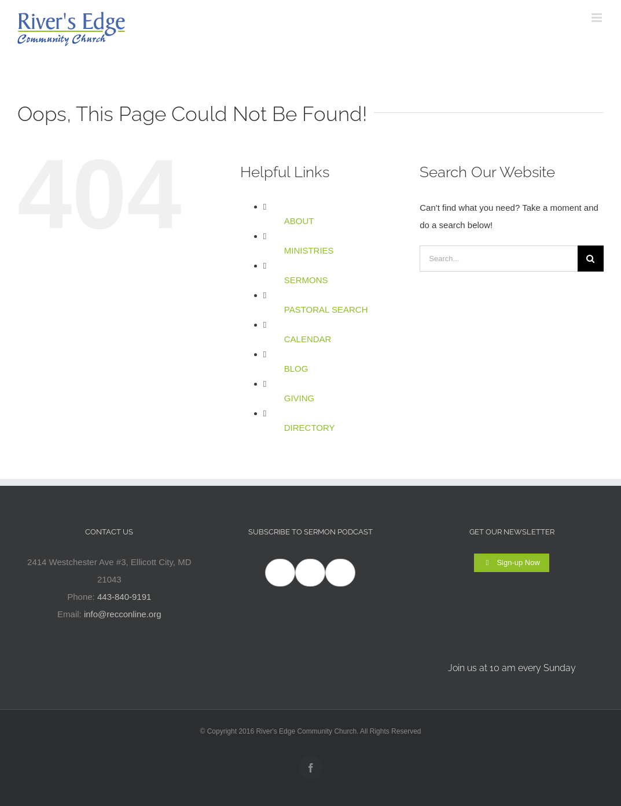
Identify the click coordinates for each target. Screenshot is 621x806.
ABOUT (299, 221)
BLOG (296, 368)
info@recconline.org (122, 614)
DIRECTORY (309, 428)
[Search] (591, 259)
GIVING (299, 398)
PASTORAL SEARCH (326, 309)
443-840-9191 (124, 597)
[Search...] (499, 259)
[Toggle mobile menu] (597, 18)
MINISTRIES (309, 250)
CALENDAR (308, 339)
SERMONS (306, 280)
